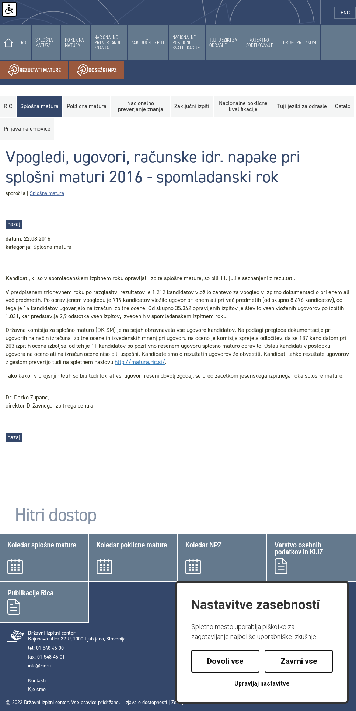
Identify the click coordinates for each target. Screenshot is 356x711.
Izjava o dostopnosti (145, 702)
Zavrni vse (298, 661)
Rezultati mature (37, 70)
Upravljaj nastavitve (262, 683)
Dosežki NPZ (100, 70)
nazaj (13, 224)
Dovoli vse (225, 661)
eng (348, 12)
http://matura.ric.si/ (140, 362)
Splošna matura (47, 193)
